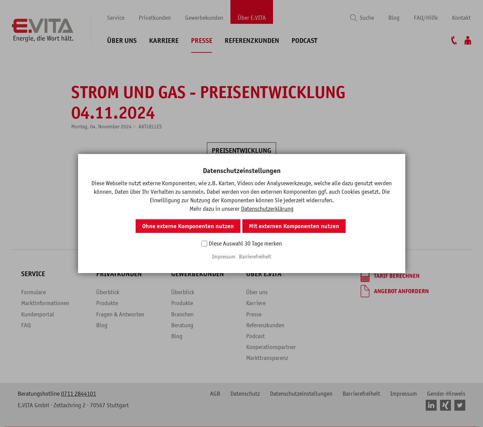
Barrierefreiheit (255, 256)
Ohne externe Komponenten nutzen (188, 226)
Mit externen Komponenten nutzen (294, 226)
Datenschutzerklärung (267, 208)
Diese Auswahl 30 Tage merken (245, 243)
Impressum (224, 256)
